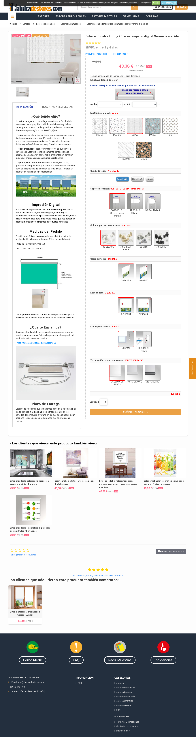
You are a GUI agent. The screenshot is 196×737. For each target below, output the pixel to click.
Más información (169, 3)
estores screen (123, 705)
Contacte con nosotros (127, 726)
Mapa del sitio (123, 731)
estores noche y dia (125, 696)
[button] (171, 551)
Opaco (150, 179)
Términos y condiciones (127, 722)
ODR (80, 683)
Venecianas (131, 16)
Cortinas (151, 16)
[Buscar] (107, 7)
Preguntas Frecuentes (97, 54)
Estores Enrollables (70, 16)
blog (118, 710)
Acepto (156, 3)
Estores (43, 16)
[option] (25, 604)
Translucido (122, 179)
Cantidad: (95, 402)
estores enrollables (125, 687)
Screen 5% (137, 179)
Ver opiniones (121, 54)
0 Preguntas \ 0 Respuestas (23, 554)
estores (120, 683)
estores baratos (124, 692)
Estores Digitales (104, 16)
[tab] (45, 106)
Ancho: (93, 104)
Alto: (129, 104)
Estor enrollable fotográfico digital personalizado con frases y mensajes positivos (118, 484)
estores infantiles (124, 701)
